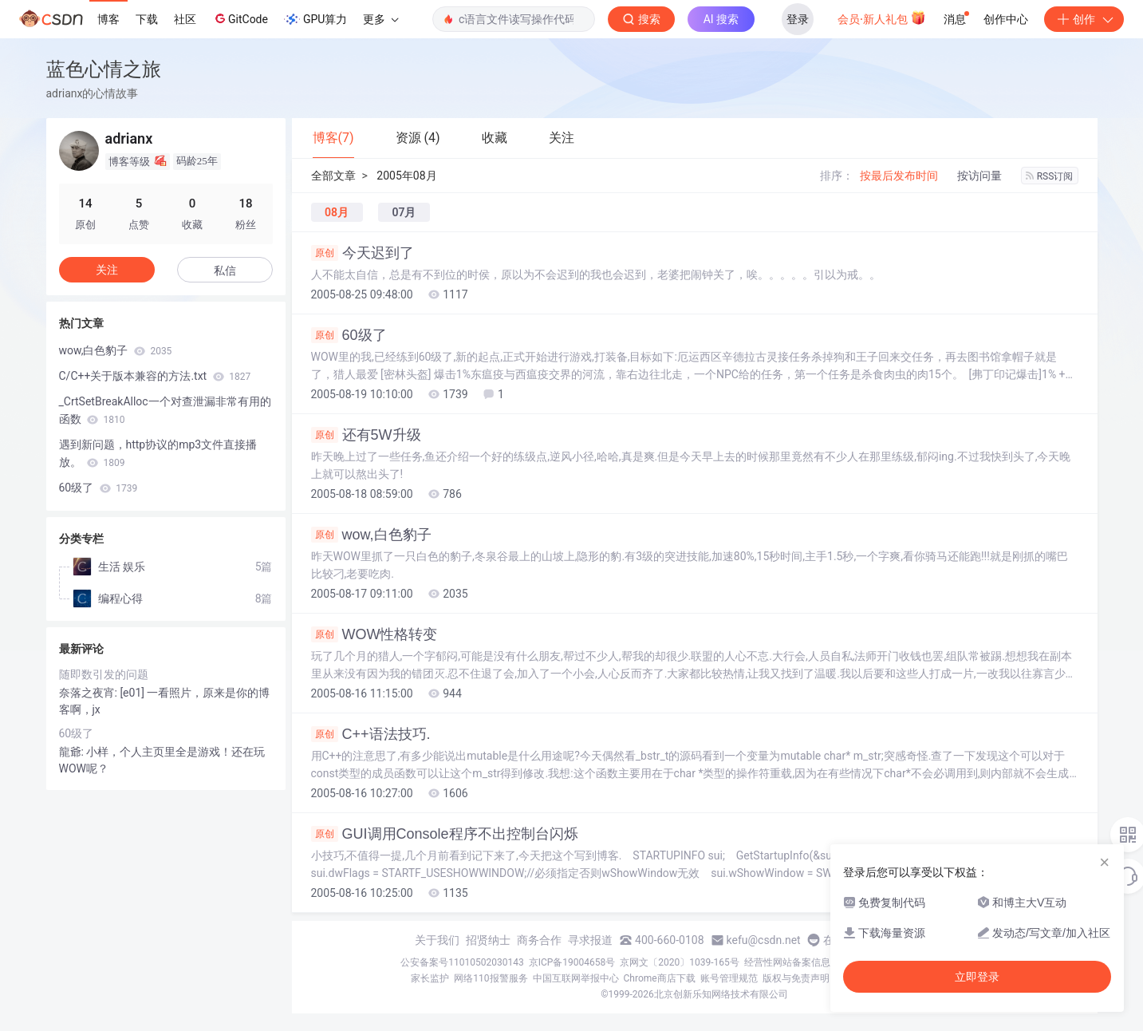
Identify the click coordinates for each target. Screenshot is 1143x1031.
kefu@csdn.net (764, 940)
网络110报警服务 (490, 978)
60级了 (349, 335)
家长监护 (430, 978)
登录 (797, 19)
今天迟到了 (362, 253)
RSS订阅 (1050, 176)
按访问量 (979, 175)
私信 (225, 270)
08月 (337, 212)
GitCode (240, 18)
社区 (185, 19)
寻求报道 (590, 940)
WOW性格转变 (374, 634)
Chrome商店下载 (660, 978)
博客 (108, 19)
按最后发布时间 (899, 175)
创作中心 (1005, 19)
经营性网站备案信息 (787, 962)
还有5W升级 (366, 435)
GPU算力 (315, 19)
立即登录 (977, 976)
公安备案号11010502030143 (461, 962)
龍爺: (73, 751)
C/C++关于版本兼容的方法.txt (155, 375)
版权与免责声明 (796, 978)
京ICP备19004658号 (572, 962)
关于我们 (437, 940)
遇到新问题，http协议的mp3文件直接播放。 (158, 453)
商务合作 (539, 940)
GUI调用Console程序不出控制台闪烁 (444, 834)
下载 (147, 19)
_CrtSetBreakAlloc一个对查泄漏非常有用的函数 (165, 410)
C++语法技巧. (371, 734)
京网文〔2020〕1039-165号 (679, 962)
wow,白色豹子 (371, 535)
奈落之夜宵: (89, 692)
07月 (404, 212)
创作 (1084, 19)
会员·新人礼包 (882, 18)
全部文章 (333, 175)
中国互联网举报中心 (576, 978)
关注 (107, 269)
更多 (380, 19)
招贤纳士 (488, 940)
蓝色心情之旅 (103, 69)
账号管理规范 (729, 978)
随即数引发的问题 (103, 674)
